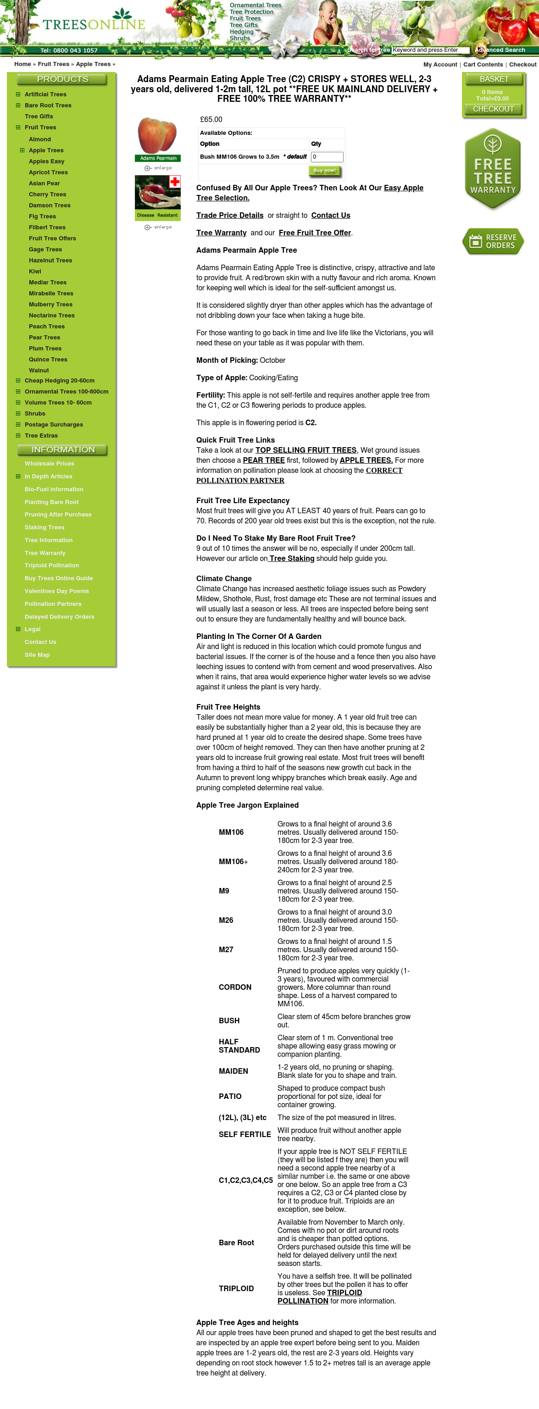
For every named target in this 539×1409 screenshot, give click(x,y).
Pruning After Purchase (54, 515)
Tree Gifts (39, 117)
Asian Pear (44, 184)
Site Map (33, 655)
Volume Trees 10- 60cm (58, 403)
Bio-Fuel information (49, 490)
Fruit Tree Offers (52, 239)
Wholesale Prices (45, 464)
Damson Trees (50, 206)
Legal (28, 629)
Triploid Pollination (47, 566)
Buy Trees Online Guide (54, 579)
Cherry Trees (48, 195)
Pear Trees (44, 338)
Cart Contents (483, 65)
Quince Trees (48, 360)
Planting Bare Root (47, 502)
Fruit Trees (53, 64)
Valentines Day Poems (52, 591)
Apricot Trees (48, 173)
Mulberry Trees (50, 305)
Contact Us (330, 215)
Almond (40, 140)
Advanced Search (500, 50)
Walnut (39, 371)
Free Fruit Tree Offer (315, 233)
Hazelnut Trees (50, 261)
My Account (440, 65)
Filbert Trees (47, 228)
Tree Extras (41, 436)
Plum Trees (45, 349)
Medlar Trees (48, 283)
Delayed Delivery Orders (55, 617)
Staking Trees (40, 528)
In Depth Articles (44, 477)
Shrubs (35, 414)
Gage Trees (45, 250)
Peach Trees (47, 327)
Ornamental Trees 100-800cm (67, 392)
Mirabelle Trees (51, 294)
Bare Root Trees (48, 106)
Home (22, 64)
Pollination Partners (49, 604)
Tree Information (44, 541)
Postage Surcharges (54, 425)
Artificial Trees (46, 95)
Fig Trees (42, 217)
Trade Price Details (230, 215)
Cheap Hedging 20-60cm (60, 381)
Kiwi (35, 272)
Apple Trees (93, 64)
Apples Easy (47, 162)
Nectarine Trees (52, 316)
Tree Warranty (221, 233)
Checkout (523, 65)
